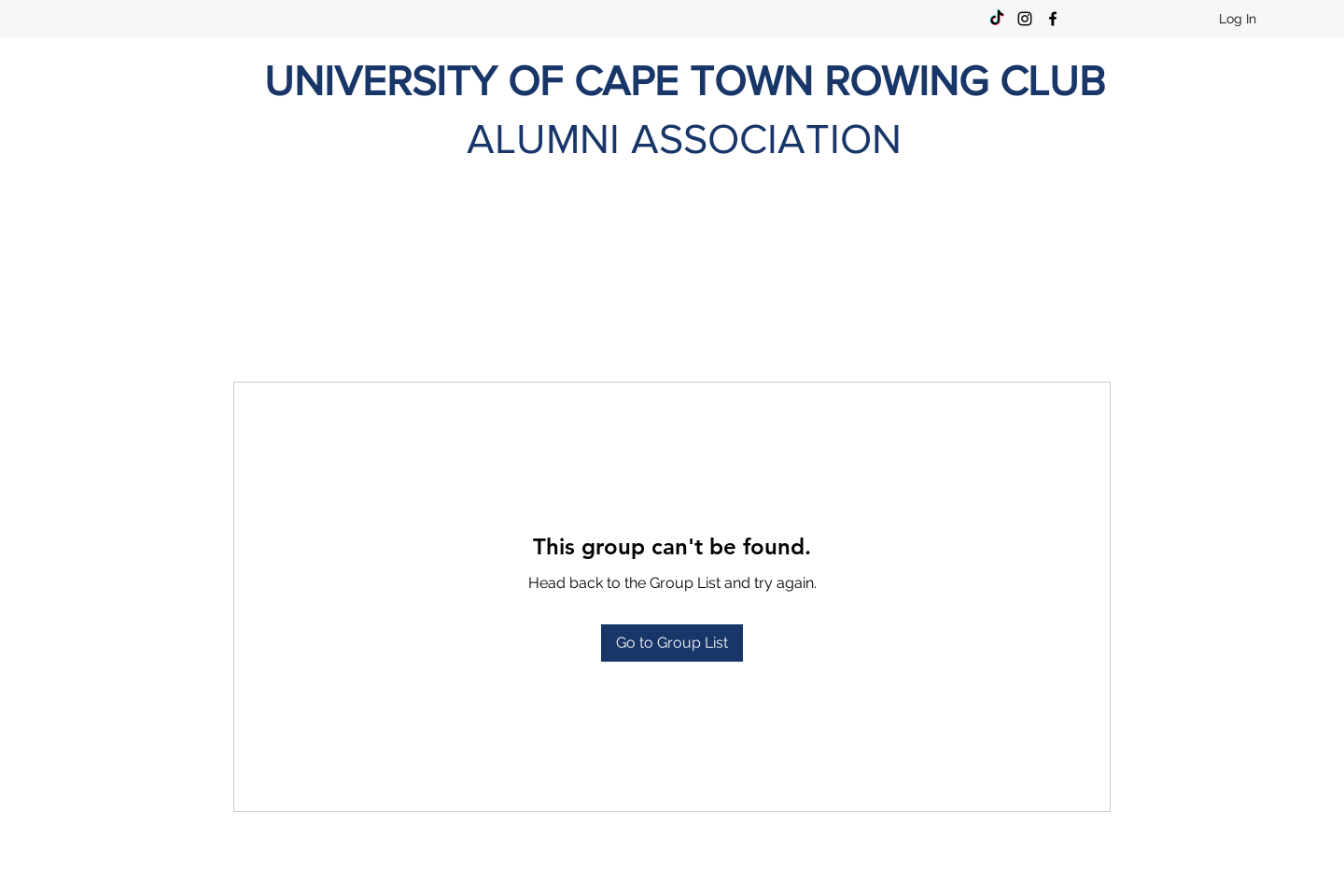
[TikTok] (996, 18)
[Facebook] (1052, 18)
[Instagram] (1024, 18)
